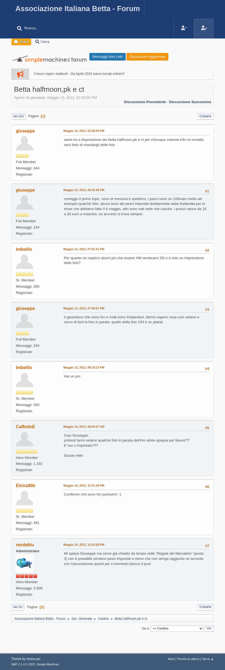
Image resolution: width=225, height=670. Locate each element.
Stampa (205, 116)
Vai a (145, 628)
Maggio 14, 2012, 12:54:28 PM (83, 544)
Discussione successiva (190, 102)
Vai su (18, 607)
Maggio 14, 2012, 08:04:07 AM (83, 426)
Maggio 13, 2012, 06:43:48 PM (83, 190)
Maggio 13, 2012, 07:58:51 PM (83, 308)
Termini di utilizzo (188, 659)
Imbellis (24, 249)
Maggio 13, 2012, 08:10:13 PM (83, 367)
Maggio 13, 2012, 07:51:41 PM (83, 249)
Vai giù (18, 116)
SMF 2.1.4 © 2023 (23, 664)
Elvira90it (25, 485)
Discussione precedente (145, 102)
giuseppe (25, 131)
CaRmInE (25, 426)
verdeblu (25, 544)
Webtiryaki (33, 659)
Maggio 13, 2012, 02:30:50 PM (83, 130)
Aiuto (171, 659)
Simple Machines (48, 664)
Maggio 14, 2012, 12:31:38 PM (83, 485)
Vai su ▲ (208, 659)
